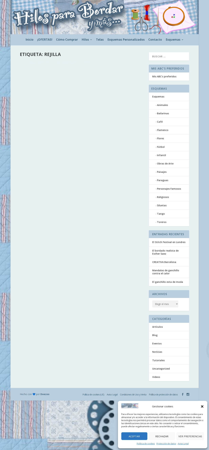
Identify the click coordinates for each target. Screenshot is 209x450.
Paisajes (162, 171)
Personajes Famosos (169, 188)
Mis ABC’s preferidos (164, 76)
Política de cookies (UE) (93, 394)
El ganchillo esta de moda (167, 282)
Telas (100, 39)
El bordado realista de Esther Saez (165, 252)
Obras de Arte (165, 163)
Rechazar (161, 436)
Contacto (155, 39)
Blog (71, 69)
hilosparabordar (35, 69)
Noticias (157, 351)
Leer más (31, 87)
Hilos (85, 39)
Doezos (44, 394)
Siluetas (162, 205)
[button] (202, 406)
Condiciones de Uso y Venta (133, 394)
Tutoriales (158, 360)
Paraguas (162, 180)
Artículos (63, 69)
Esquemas (173, 39)
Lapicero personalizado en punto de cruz (56, 64)
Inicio (29, 39)
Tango (161, 213)
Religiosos (163, 197)
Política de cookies (146, 443)
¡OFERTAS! (44, 39)
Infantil (161, 155)
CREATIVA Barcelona (164, 262)
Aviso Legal (183, 443)
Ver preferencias (190, 436)
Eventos (157, 343)
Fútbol (161, 146)
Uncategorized (161, 368)
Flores (160, 138)
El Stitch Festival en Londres (168, 242)
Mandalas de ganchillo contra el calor (165, 272)
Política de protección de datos (163, 394)
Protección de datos (166, 443)
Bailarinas (163, 113)
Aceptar (134, 436)
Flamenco (162, 130)
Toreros (161, 222)
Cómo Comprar (67, 39)
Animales (162, 105)
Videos (156, 377)
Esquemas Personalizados (126, 39)
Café (160, 121)
